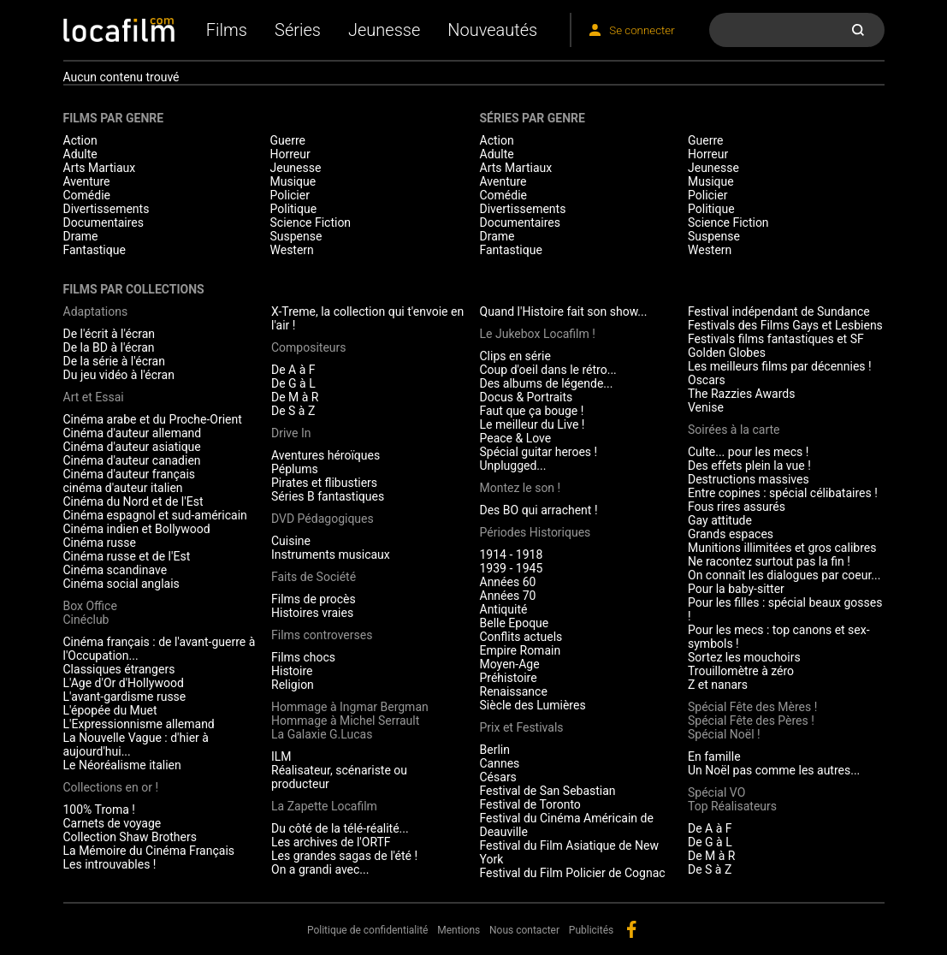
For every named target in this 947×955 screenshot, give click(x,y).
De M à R (295, 397)
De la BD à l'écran (109, 347)
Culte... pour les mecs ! (748, 452)
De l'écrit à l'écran (109, 334)
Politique (293, 209)
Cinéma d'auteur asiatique (132, 447)
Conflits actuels (521, 637)
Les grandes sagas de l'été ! (344, 856)
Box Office (90, 606)
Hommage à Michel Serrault (345, 720)
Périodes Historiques (535, 532)
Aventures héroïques (325, 455)
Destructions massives (748, 479)
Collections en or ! (111, 787)
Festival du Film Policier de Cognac (573, 873)
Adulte (80, 154)
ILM (281, 756)
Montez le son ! (520, 488)
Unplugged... (513, 465)
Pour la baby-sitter (736, 589)
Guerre (287, 140)
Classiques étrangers (119, 669)
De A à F (293, 370)
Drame (80, 236)
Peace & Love (516, 438)
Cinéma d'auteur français (129, 474)
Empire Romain (520, 650)
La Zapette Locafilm (324, 806)
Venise (706, 407)
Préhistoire (508, 678)
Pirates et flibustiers (324, 482)
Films (226, 30)
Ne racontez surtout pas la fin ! (769, 561)
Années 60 (508, 582)
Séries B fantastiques (327, 496)
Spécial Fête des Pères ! (751, 720)
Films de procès (313, 599)
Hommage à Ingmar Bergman (350, 707)
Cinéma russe (99, 542)
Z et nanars (718, 684)
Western (292, 250)
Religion (292, 684)
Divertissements (106, 209)
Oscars (706, 380)
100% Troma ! (99, 809)
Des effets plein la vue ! (749, 465)
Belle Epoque (514, 623)
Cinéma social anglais (121, 583)
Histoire (292, 671)
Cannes (500, 763)
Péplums (294, 469)
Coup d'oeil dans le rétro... (548, 370)
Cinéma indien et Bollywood (136, 529)
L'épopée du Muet (110, 710)
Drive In (291, 433)
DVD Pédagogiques (322, 518)
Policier (290, 195)
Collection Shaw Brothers (130, 837)
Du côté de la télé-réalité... (340, 828)
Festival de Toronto (530, 804)
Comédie (87, 195)
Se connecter (641, 30)
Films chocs (303, 657)
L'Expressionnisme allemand (139, 724)
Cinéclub (86, 619)
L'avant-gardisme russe (124, 696)
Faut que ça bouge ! (532, 411)
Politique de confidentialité (368, 930)
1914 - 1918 (511, 554)
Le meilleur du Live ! (532, 424)
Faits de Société (313, 577)
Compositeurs (308, 347)
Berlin (495, 749)
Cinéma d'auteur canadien (132, 460)
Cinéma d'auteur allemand (132, 433)
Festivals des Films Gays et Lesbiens (785, 325)
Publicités (591, 930)
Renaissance (513, 691)
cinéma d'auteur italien (123, 488)
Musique (293, 181)
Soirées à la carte (733, 429)
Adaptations (95, 311)
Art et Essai (93, 397)
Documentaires (104, 222)
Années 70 (508, 595)
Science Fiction (311, 222)
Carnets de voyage (112, 823)
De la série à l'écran (114, 361)
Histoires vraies (312, 613)
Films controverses (321, 635)
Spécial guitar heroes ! (539, 452)
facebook (631, 929)
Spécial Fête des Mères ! (752, 707)
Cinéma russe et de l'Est (127, 556)
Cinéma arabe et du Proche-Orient (152, 419)
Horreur (290, 154)
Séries (298, 30)
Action (80, 140)
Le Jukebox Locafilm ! (537, 334)
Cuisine (291, 541)
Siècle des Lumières (533, 705)
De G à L (293, 383)
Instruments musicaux (330, 554)
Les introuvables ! (110, 864)
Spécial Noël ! (724, 734)
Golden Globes (727, 352)
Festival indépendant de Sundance (779, 311)
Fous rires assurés (736, 506)
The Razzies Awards (741, 393)
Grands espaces (730, 534)
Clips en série (515, 356)
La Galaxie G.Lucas (321, 734)
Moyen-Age (510, 664)
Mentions (458, 930)
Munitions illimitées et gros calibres (782, 548)
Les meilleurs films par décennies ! (780, 366)
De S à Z (293, 411)
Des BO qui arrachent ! (539, 510)
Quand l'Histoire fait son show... (564, 311)
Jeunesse (384, 30)
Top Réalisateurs (732, 806)
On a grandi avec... (320, 869)
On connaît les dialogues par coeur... (784, 575)
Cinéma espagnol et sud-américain (155, 515)
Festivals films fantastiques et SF (776, 339)
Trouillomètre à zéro (741, 671)
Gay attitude (720, 520)
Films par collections (133, 289)
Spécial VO (716, 792)
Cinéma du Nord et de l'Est (133, 501)
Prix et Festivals (522, 727)
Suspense (296, 236)
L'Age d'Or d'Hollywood (123, 683)
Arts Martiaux (99, 168)
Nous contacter (524, 930)
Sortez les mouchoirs (744, 657)
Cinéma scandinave (115, 570)
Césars (498, 777)
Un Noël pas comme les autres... (774, 770)
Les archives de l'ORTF (331, 842)
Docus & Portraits (526, 397)
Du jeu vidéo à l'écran (119, 375)
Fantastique (94, 250)
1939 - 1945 (511, 568)
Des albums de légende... (546, 383)
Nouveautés (492, 30)
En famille (714, 756)
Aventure (86, 181)
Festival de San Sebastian (548, 791)
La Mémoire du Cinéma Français (149, 850)
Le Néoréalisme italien (122, 765)
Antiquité (504, 609)
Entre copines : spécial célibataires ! (783, 493)
